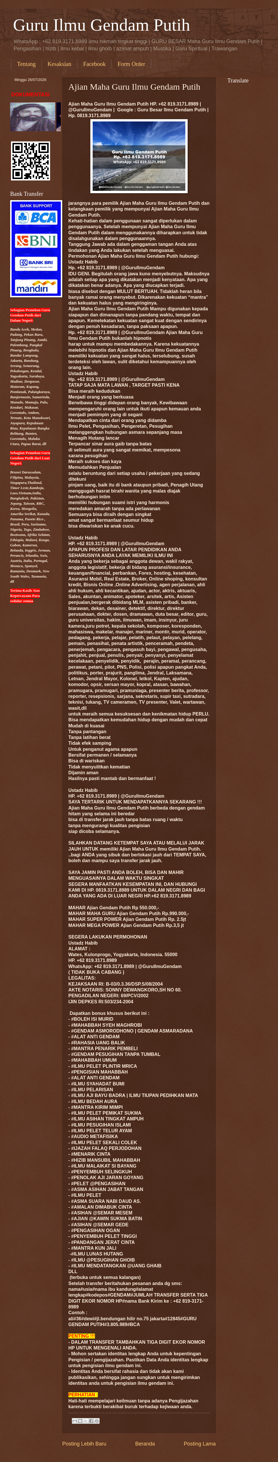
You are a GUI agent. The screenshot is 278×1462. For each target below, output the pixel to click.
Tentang (26, 64)
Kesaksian (59, 64)
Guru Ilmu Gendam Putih (101, 24)
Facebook (94, 64)
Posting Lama (200, 1444)
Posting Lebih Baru (84, 1444)
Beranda (145, 1444)
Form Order (131, 64)
